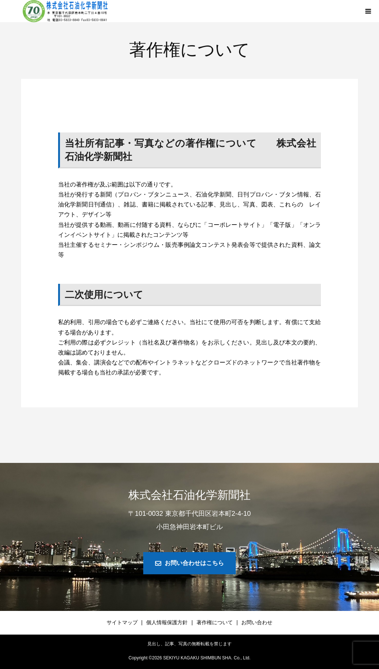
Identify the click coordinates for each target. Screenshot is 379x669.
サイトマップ (122, 622)
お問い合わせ (256, 622)
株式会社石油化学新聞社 (189, 495)
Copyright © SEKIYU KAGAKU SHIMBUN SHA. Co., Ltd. (189, 657)
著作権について (215, 622)
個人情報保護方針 (167, 622)
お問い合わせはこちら (194, 563)
